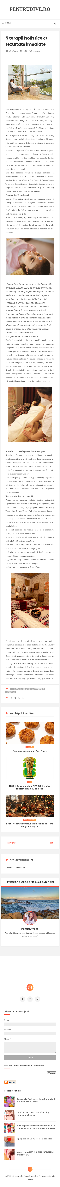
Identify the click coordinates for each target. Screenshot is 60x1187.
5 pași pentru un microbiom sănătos (34, 1139)
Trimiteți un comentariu (15, 867)
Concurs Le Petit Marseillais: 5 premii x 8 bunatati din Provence (36, 1100)
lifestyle (11, 692)
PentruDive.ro (30, 9)
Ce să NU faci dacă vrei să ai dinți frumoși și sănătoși (33, 1113)
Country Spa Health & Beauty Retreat (27, 689)
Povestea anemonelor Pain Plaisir (30, 751)
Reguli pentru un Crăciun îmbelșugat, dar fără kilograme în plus (29, 825)
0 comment (34, 51)
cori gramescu (29, 820)
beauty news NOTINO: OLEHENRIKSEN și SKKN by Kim (35, 1153)
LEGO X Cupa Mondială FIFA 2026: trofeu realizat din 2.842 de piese (29, 787)
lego (29, 782)
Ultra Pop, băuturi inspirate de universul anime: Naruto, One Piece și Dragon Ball (36, 1127)
